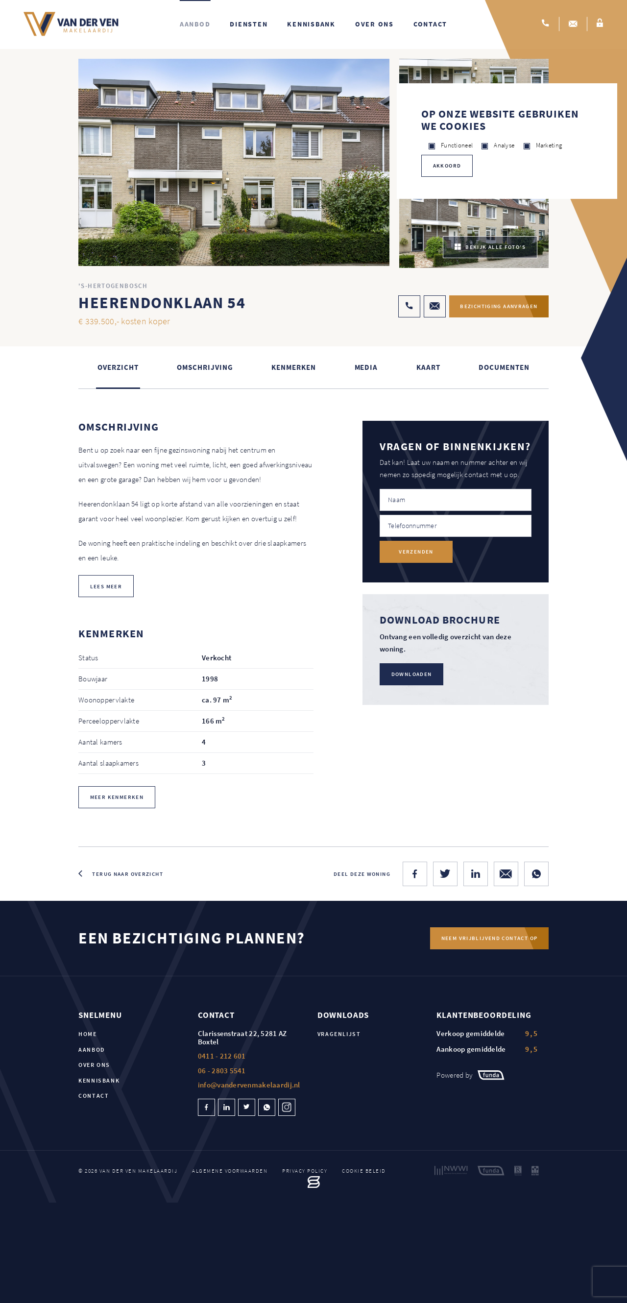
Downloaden (411, 674)
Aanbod (195, 24)
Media (366, 367)
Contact (430, 24)
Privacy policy (304, 1171)
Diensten (248, 24)
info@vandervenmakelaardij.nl (249, 1085)
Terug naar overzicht (127, 874)
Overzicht (117, 367)
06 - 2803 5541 (222, 1071)
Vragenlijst (339, 1034)
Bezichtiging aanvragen (496, 307)
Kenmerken (293, 367)
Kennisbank (311, 24)
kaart (428, 367)
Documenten (504, 367)
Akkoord (447, 165)
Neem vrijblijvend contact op (489, 938)
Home (87, 1034)
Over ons (374, 24)
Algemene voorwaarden (229, 1171)
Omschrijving (205, 367)
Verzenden (416, 552)
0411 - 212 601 (222, 1057)
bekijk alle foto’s (490, 247)
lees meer (106, 586)
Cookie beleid (364, 1171)
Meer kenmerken (117, 797)
